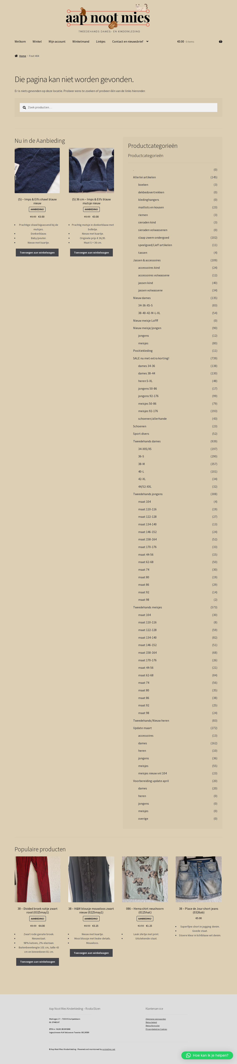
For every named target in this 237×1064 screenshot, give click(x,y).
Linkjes (100, 41)
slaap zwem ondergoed (153, 237)
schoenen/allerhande (152, 418)
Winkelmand (80, 41)
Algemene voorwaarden (156, 1019)
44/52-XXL (144, 486)
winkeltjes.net (108, 1049)
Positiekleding (143, 351)
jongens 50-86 (147, 388)
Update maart (142, 728)
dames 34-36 (146, 366)
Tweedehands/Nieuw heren (151, 720)
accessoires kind (149, 268)
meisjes (143, 343)
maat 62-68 (145, 562)
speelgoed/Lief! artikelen (155, 245)
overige (143, 818)
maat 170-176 (147, 547)
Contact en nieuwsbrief (127, 41)
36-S (141, 456)
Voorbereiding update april (151, 781)
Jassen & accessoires (147, 260)
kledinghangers (148, 200)
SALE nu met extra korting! (151, 358)
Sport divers (141, 434)
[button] (207, 1055)
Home (22, 56)
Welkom (20, 41)
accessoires (145, 735)
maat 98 (143, 600)
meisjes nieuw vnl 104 (152, 773)
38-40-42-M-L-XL (149, 313)
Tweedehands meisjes (147, 607)
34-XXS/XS (144, 449)
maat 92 (143, 592)
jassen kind (145, 283)
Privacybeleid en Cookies (156, 1029)
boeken (143, 185)
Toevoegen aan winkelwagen (37, 252)
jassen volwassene (150, 290)
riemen (143, 215)
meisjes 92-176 (148, 411)
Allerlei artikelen (144, 177)
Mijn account (57, 41)
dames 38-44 (146, 373)
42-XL (142, 479)
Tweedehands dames (147, 441)
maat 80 (143, 577)
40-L (141, 471)
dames (142, 743)
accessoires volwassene (153, 275)
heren (142, 750)
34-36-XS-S (145, 305)
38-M (141, 464)
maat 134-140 (147, 524)
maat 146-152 (147, 532)
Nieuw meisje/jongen (147, 328)
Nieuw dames (142, 298)
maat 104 (144, 501)
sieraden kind (147, 222)
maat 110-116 (147, 509)
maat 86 (143, 584)
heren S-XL (145, 381)
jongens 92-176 (148, 396)
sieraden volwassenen (152, 230)
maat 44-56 (145, 554)
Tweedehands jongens (148, 494)
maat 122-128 (147, 517)
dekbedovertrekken (151, 192)
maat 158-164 (147, 539)
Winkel (37, 41)
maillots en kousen (151, 207)
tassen (142, 252)
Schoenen (139, 426)
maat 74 (143, 569)
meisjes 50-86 (147, 403)
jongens (143, 335)
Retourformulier (153, 1025)
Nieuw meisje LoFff (145, 320)
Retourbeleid (151, 1022)
